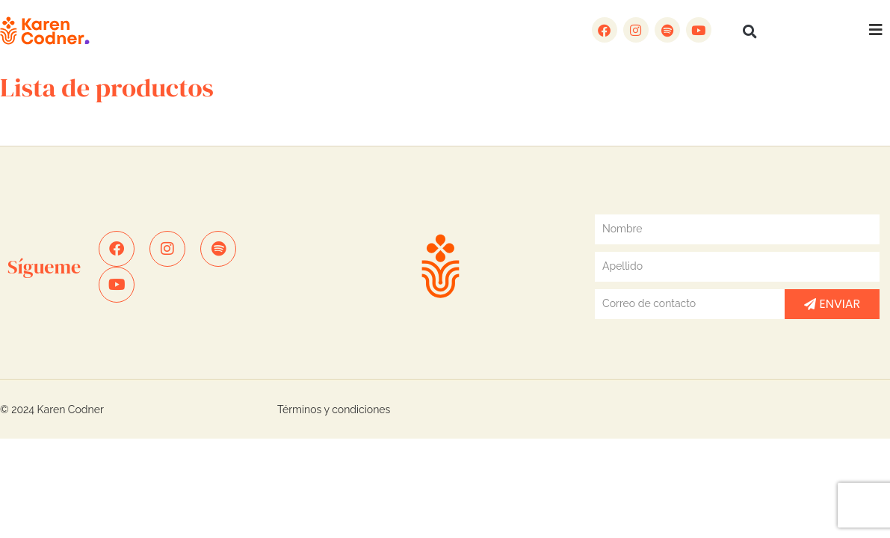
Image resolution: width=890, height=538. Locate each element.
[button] (750, 31)
